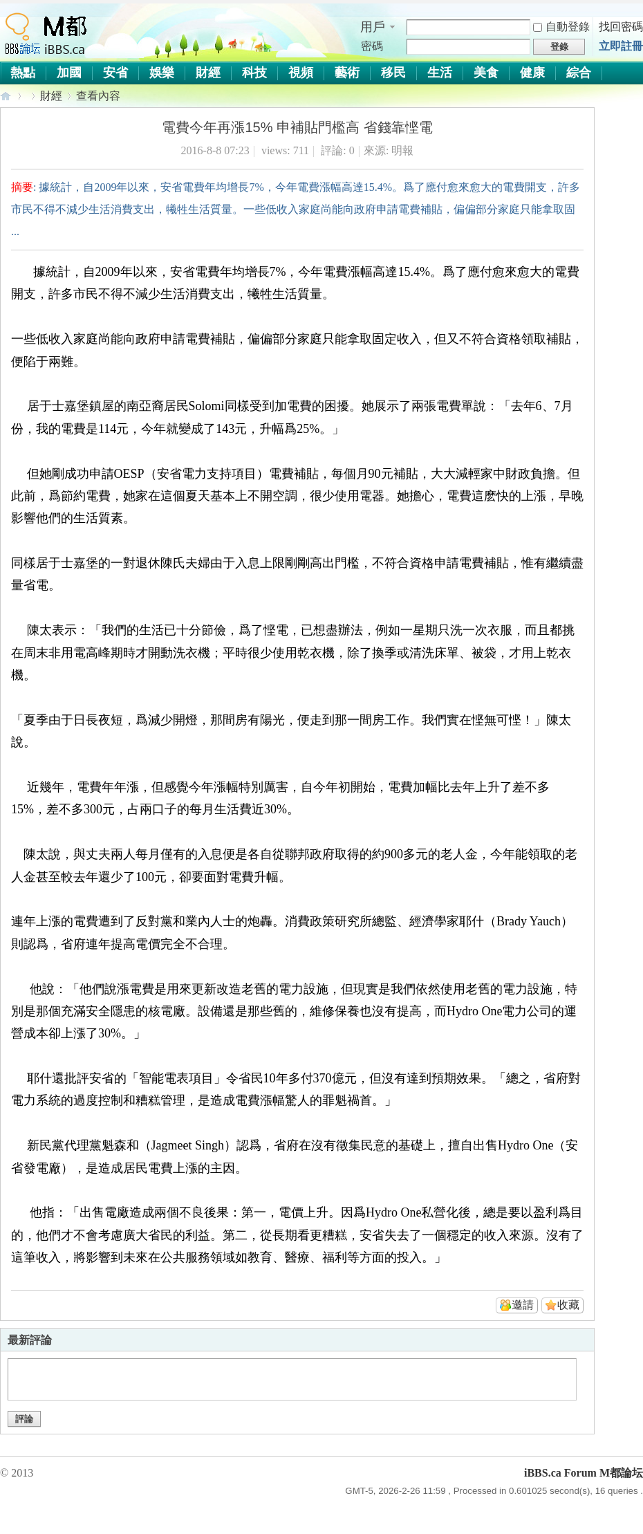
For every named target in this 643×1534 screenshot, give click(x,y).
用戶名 (372, 27)
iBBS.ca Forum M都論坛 (6, 96)
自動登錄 (561, 27)
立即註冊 (621, 46)
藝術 (347, 73)
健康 (532, 73)
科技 (254, 73)
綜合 (578, 73)
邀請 (523, 1305)
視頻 (300, 73)
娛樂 (161, 73)
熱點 (22, 73)
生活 (439, 73)
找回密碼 (621, 27)
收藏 (568, 1305)
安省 (115, 73)
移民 (393, 73)
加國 (69, 73)
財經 (208, 73)
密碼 (372, 46)
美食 (486, 73)
